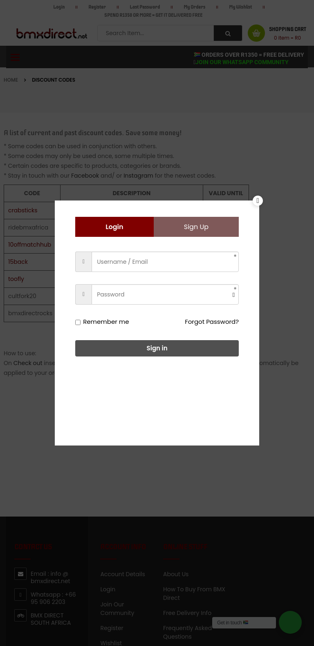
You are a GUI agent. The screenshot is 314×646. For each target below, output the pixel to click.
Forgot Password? (212, 321)
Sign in (157, 348)
